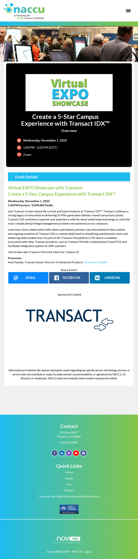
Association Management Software (69, 540)
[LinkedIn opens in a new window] (110, 278)
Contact (69, 490)
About (69, 478)
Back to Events (15, 59)
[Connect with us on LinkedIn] (61, 453)
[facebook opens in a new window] (69, 278)
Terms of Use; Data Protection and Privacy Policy (69, 496)
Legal (87, 551)
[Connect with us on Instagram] (69, 453)
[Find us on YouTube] (76, 453)
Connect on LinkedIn (95, 262)
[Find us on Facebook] (54, 453)
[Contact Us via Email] (83, 453)
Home (69, 472)
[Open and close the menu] (90, 11)
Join (69, 484)
